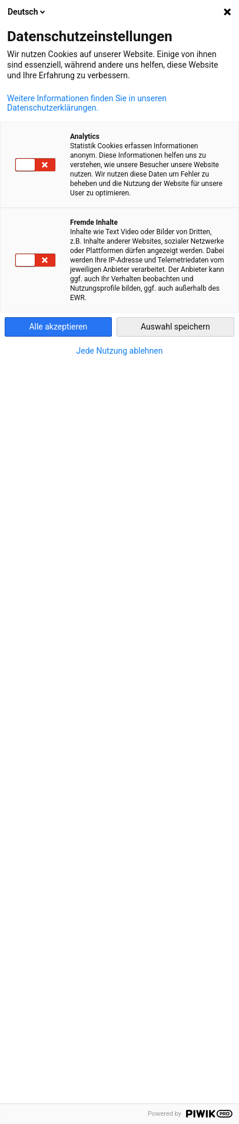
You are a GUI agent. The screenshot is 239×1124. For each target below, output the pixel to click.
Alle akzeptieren (58, 326)
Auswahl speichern (175, 326)
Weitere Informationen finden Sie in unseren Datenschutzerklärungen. (87, 103)
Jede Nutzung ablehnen (120, 350)
